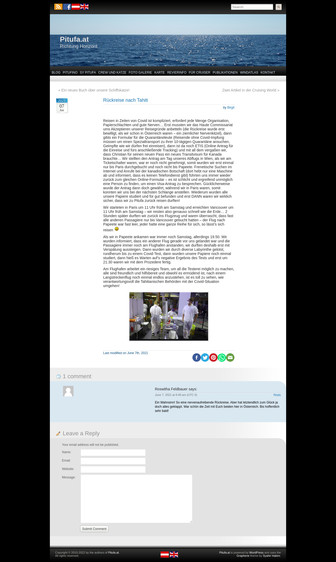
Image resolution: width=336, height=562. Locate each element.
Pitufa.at (74, 39)
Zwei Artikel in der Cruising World (249, 90)
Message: (69, 477)
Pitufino (70, 72)
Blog (56, 72)
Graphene (243, 555)
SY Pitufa (88, 72)
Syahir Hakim (271, 555)
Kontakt (268, 72)
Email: (66, 460)
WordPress (256, 552)
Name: (66, 452)
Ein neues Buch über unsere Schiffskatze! (95, 90)
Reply (277, 394)
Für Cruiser (199, 72)
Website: (68, 469)
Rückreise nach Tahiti (125, 100)
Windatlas (249, 72)
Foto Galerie (140, 72)
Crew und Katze (112, 72)
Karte (159, 72)
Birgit (230, 107)
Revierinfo (176, 72)
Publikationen (225, 72)
